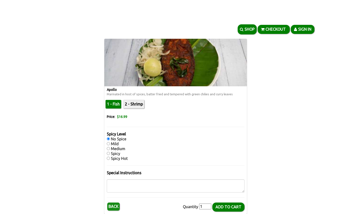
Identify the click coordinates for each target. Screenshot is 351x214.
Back (113, 206)
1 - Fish (113, 104)
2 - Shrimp (134, 104)
